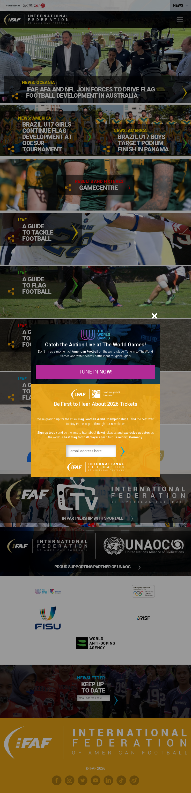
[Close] (154, 316)
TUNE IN (96, 372)
